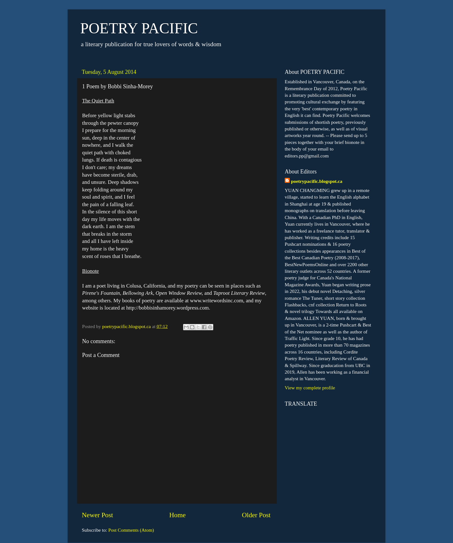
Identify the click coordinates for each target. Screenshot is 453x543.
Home (177, 515)
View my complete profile (310, 387)
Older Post (256, 515)
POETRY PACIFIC (139, 28)
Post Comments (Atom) (131, 530)
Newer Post (97, 515)
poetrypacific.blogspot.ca (316, 181)
